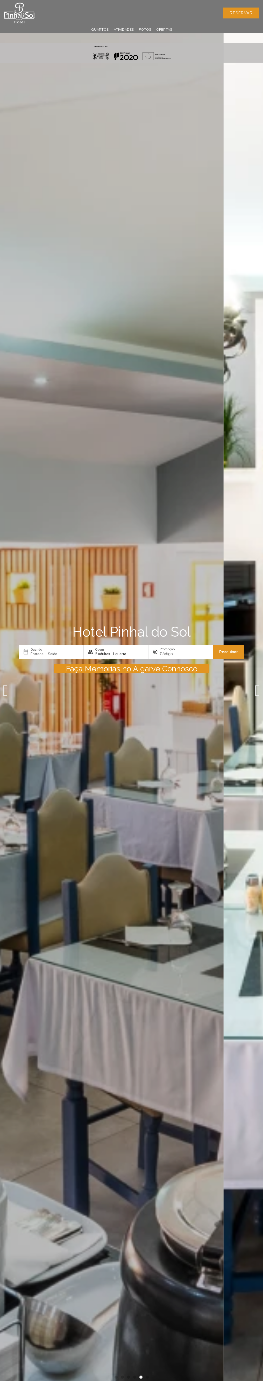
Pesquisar (228, 652)
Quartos (100, 29)
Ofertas (164, 29)
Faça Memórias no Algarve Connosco (131, 668)
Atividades (124, 29)
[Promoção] (172, 653)
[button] (5, 690)
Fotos (145, 29)
